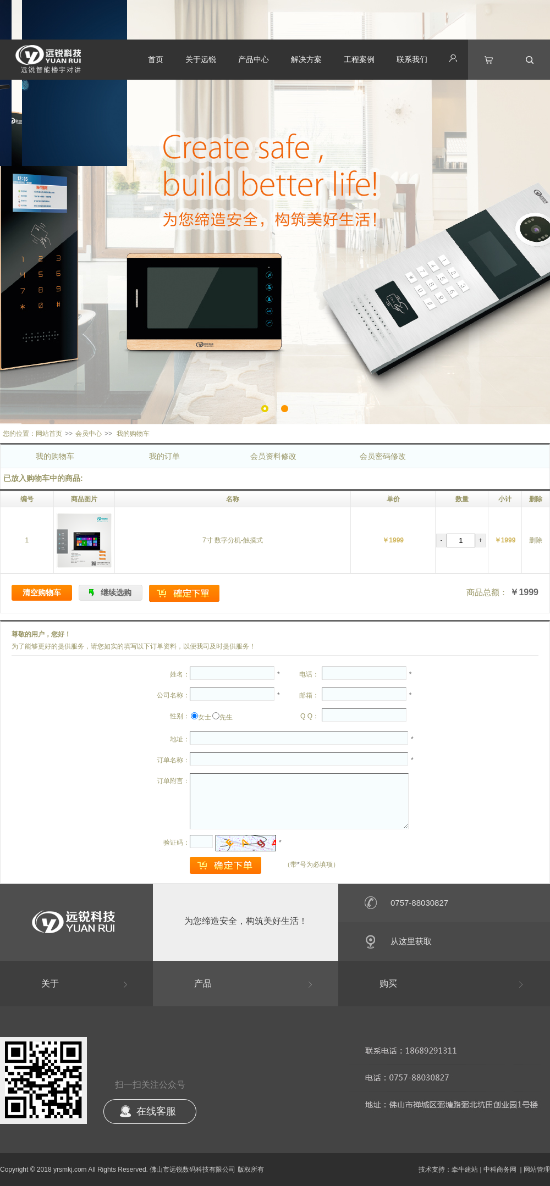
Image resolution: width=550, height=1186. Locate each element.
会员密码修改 (383, 456)
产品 (203, 983)
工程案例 (359, 59)
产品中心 (253, 59)
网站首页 (49, 433)
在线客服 (156, 1111)
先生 (226, 717)
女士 (204, 717)
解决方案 (306, 59)
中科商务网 (499, 1169)
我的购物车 (55, 456)
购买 (388, 983)
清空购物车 (42, 592)
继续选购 (116, 592)
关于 (50, 983)
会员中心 (88, 433)
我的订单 (164, 456)
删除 (535, 540)
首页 (155, 59)
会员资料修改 (273, 456)
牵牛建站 (465, 1169)
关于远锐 (200, 59)
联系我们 (412, 59)
